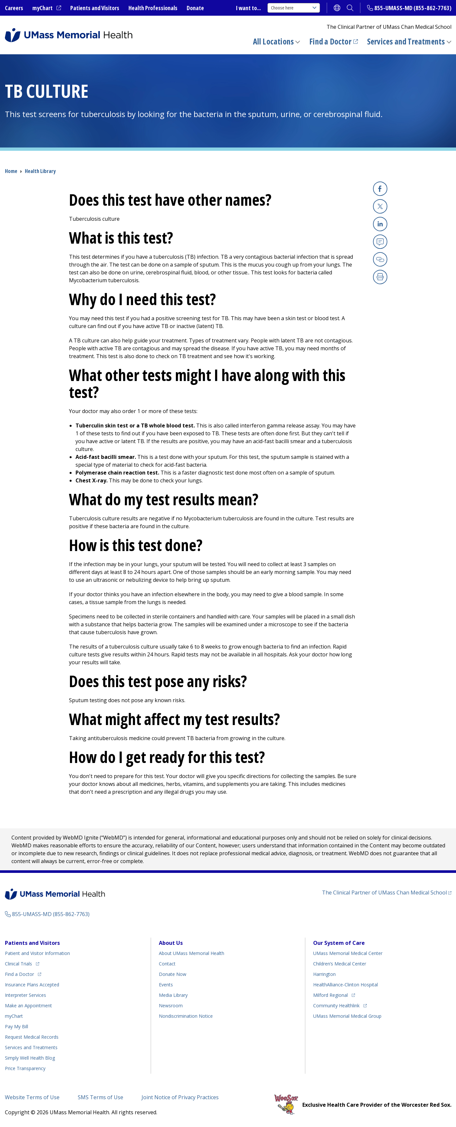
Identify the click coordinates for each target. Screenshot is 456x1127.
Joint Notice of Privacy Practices (180, 1097)
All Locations (273, 41)
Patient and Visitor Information (37, 953)
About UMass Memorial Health (191, 953)
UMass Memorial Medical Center (347, 953)
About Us (171, 942)
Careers (14, 8)
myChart (42, 8)
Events (166, 984)
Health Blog (30, 1058)
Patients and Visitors (94, 8)
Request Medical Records (32, 1037)
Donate (195, 8)
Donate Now (172, 974)
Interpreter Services (25, 995)
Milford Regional (330, 995)
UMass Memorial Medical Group (347, 1016)
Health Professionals (152, 8)
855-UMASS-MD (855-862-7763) (412, 8)
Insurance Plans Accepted (32, 984)
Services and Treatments (406, 41)
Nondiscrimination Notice (186, 1016)
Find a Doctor (330, 41)
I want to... (248, 8)
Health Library (40, 171)
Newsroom (171, 1005)
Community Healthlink (336, 1005)
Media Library (173, 995)
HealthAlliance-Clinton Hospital (345, 984)
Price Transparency (25, 1068)
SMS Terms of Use (100, 1097)
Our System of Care (339, 942)
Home (11, 171)
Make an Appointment (28, 1005)
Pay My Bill (16, 1026)
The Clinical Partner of (384, 892)
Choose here (293, 8)
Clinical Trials (18, 964)
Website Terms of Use (32, 1097)
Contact (167, 964)
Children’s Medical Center (339, 964)
